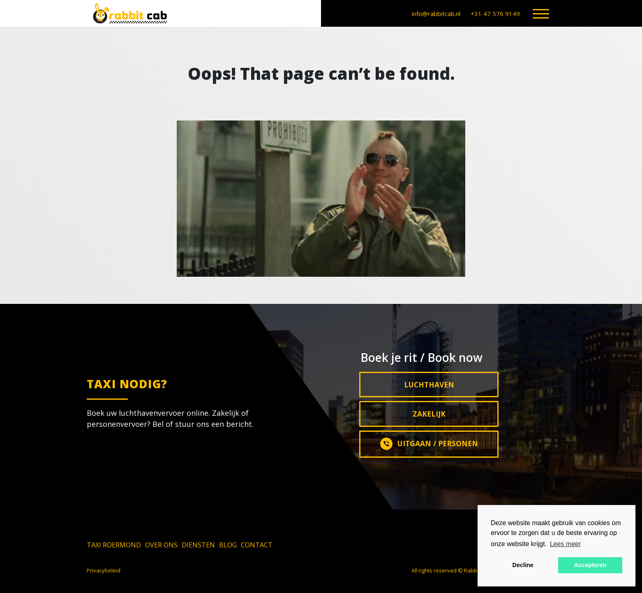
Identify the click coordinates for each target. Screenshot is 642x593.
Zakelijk (429, 414)
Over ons (161, 544)
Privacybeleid (103, 570)
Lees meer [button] (565, 543)
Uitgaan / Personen (429, 444)
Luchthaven (429, 384)
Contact (257, 544)
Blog (228, 544)
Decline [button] (523, 565)
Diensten (198, 544)
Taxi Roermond (114, 544)
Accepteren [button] (590, 565)
